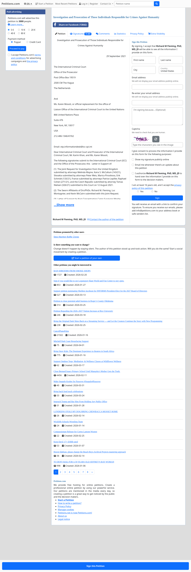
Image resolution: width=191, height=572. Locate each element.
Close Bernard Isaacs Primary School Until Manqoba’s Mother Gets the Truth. (87, 408)
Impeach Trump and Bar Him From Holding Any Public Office (80, 439)
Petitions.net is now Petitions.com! (75, 550)
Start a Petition (44, 3)
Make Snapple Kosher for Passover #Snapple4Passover (77, 419)
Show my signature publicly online (152, 196)
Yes (142, 228)
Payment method (16, 118)
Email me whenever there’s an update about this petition (157, 204)
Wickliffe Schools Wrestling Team (68, 459)
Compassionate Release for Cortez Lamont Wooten (75, 469)
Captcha (136, 166)
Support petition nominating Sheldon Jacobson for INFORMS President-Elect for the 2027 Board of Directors (100, 328)
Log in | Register (88, 3)
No (156, 228)
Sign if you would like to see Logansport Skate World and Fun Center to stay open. (89, 318)
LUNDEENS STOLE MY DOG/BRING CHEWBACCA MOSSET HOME (86, 449)
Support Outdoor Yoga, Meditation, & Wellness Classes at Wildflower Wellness (87, 398)
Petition (60, 70)
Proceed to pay (17, 128)
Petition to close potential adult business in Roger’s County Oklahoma (83, 338)
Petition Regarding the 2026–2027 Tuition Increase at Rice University (83, 348)
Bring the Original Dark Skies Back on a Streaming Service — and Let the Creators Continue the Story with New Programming (108, 358)
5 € (12, 109)
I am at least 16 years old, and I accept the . (156, 224)
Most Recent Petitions (66, 3)
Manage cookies (66, 546)
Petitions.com (11, 3)
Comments (103, 70)
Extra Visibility (156, 70)
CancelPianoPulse (61, 368)
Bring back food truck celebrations (68, 429)
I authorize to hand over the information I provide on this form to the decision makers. (158, 213)
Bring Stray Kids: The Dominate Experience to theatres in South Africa (84, 388)
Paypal (17, 121)
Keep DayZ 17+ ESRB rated (66, 479)
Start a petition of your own (87, 295)
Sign (157, 235)
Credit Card (35, 121)
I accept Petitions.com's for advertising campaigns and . (26, 139)
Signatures (80, 71)
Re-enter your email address (146, 130)
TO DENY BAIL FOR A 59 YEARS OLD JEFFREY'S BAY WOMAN (84, 499)
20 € (33, 109)
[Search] (134, 3)
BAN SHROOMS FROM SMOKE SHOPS (72, 308)
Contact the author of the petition (105, 256)
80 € (23, 113)
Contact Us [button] (106, 3)
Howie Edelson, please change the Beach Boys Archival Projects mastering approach (90, 489)
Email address (139, 114)
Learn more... (16, 104)
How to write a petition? (69, 540)
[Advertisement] (118, 30)
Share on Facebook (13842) (70, 62)
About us (62, 553)
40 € (13, 113)
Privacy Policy (137, 70)
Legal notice (64, 556)
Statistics (120, 70)
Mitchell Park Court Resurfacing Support (71, 378)
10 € (23, 109)
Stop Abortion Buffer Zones (66, 274)
